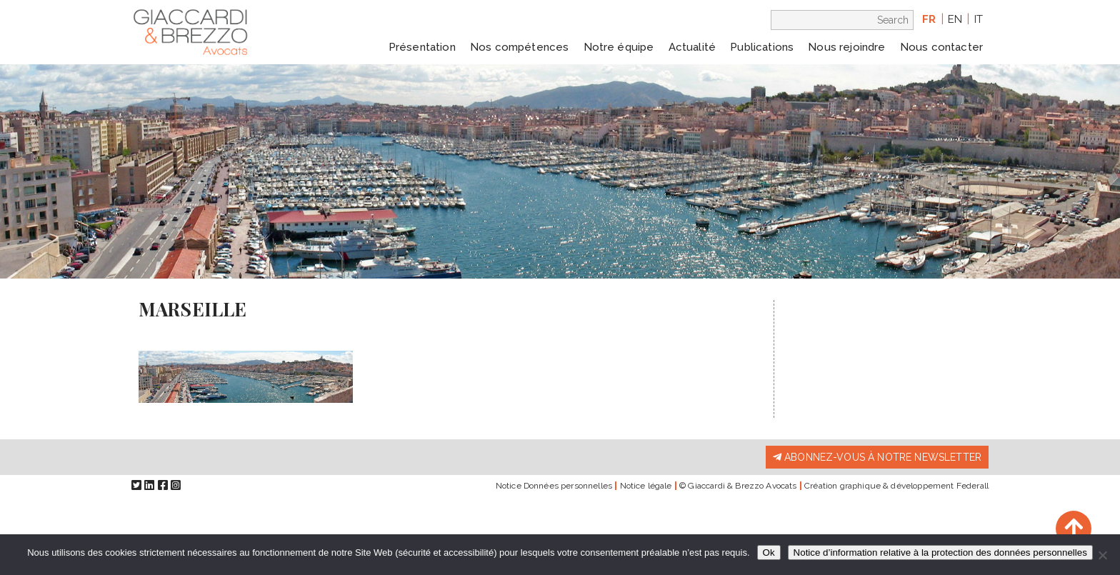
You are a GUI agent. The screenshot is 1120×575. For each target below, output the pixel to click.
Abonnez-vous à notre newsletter (877, 457)
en (955, 19)
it (978, 19)
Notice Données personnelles (554, 486)
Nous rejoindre (846, 47)
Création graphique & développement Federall (896, 486)
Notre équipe (619, 47)
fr (929, 19)
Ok (769, 552)
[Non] (1102, 555)
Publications (762, 47)
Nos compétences (519, 47)
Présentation (422, 47)
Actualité (692, 47)
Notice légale (646, 486)
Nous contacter (941, 47)
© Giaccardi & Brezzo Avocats (737, 486)
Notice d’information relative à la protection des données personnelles (940, 552)
